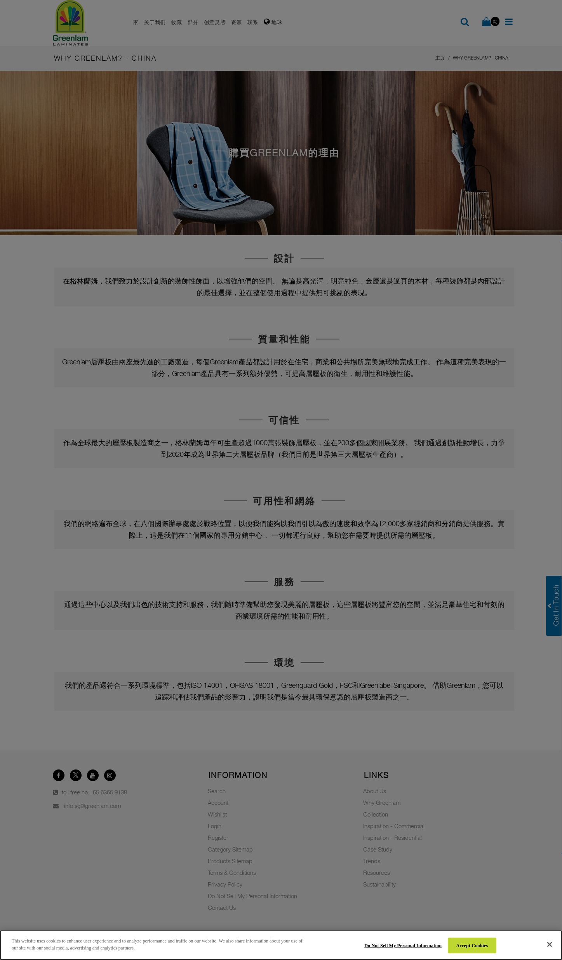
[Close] (549, 944)
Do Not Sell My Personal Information (403, 945)
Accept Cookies (472, 945)
